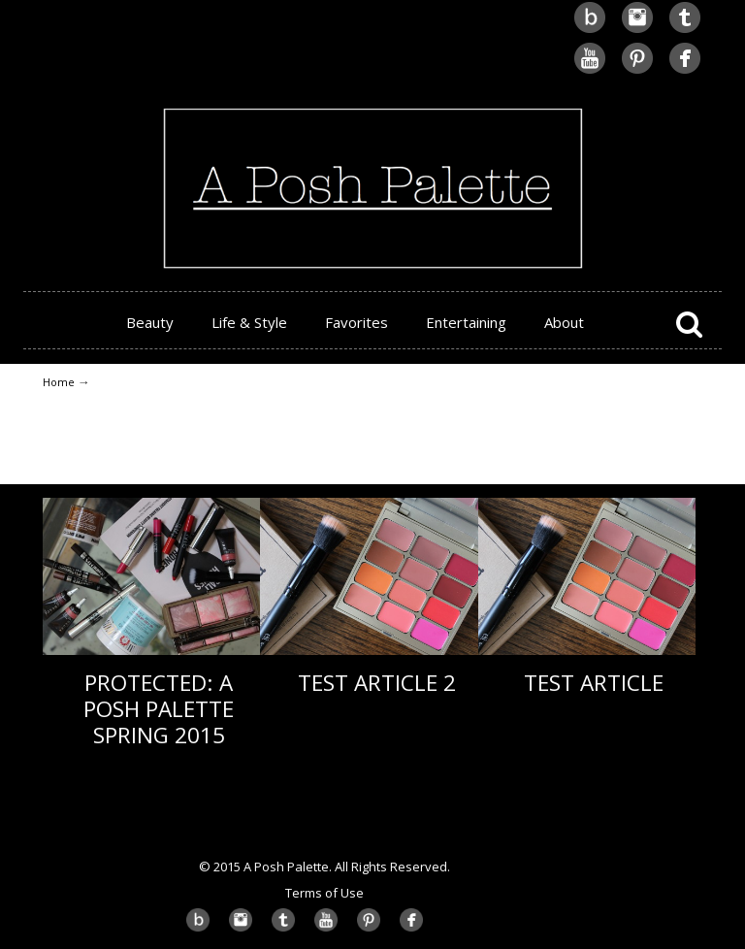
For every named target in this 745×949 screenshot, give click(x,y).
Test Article (594, 683)
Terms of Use (324, 892)
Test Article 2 (377, 683)
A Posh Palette (372, 137)
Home (59, 382)
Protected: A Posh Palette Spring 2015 (158, 709)
